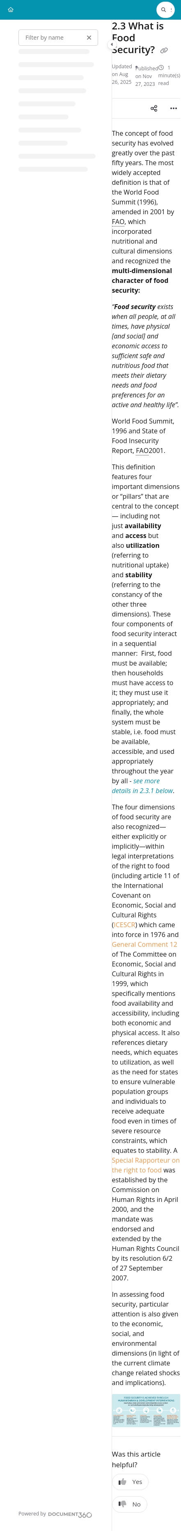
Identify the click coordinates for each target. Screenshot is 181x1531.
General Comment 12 (144, 944)
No (130, 1504)
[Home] (11, 10)
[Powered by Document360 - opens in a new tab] (55, 1514)
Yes (130, 1481)
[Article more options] (173, 108)
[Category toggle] (112, 44)
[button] (165, 10)
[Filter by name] (58, 37)
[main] (146, 775)
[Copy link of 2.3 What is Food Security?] (163, 50)
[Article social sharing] (153, 108)
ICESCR (124, 924)
